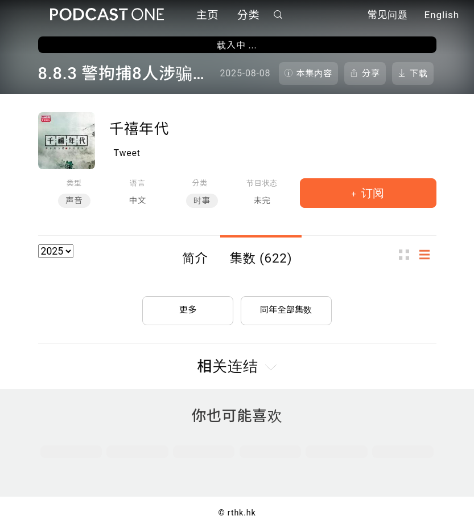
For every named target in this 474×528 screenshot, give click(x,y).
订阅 (371, 193)
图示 (407, 254)
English (441, 16)
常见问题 (387, 16)
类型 (74, 183)
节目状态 (262, 183)
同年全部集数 (286, 307)
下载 (419, 73)
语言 (137, 183)
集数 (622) (261, 258)
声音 (74, 201)
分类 (248, 15)
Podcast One (107, 15)
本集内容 (314, 73)
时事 (202, 201)
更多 (188, 307)
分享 (371, 73)
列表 (427, 254)
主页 (207, 15)
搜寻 (278, 15)
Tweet (127, 153)
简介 (195, 258)
